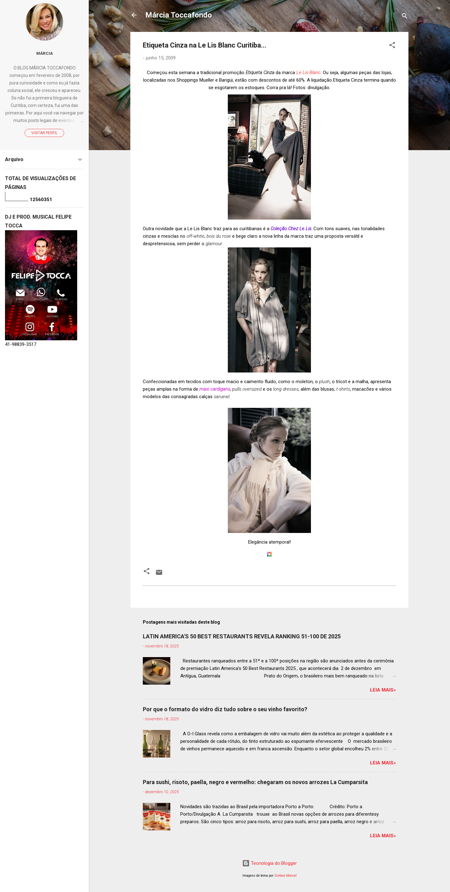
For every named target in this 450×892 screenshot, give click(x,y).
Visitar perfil (44, 133)
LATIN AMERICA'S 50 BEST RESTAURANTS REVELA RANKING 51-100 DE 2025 (242, 636)
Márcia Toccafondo (178, 15)
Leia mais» (383, 690)
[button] (392, 46)
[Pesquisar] (404, 17)
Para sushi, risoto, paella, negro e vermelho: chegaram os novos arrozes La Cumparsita (255, 782)
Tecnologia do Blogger (269, 863)
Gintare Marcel (285, 876)
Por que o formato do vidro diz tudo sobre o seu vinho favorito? (225, 709)
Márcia (44, 53)
